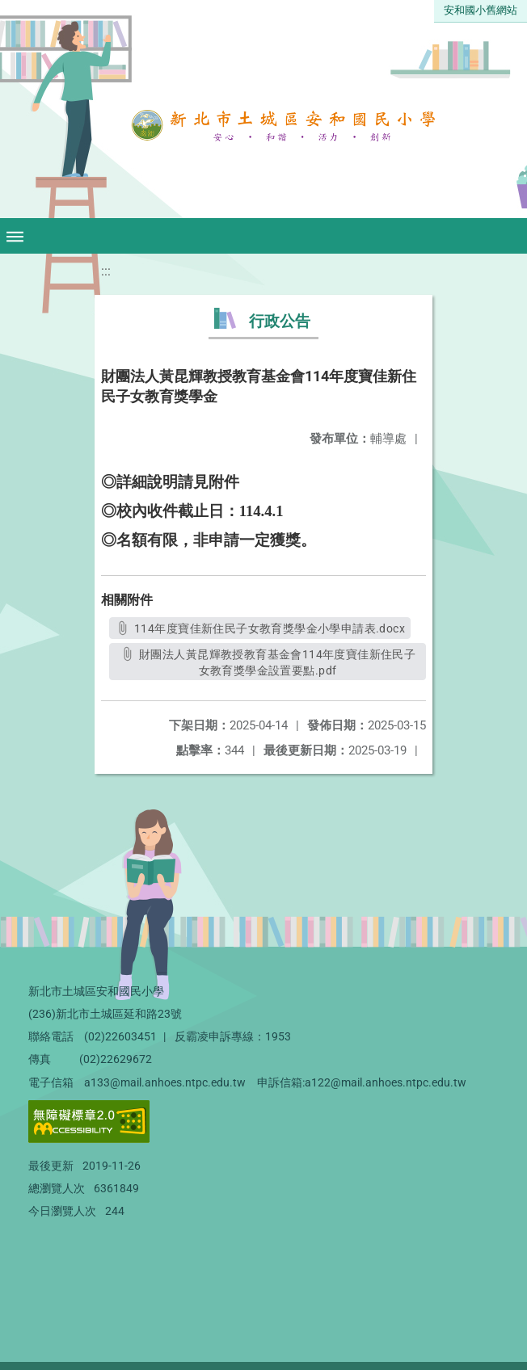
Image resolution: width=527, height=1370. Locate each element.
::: (106, 271)
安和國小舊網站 (480, 10)
